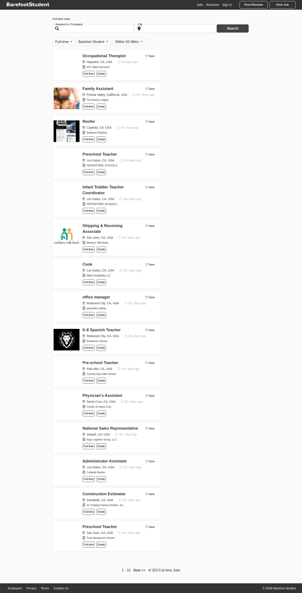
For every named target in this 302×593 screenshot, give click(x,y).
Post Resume (253, 4)
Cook (87, 264)
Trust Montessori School (100, 537)
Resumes (212, 4)
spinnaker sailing (96, 308)
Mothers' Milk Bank (97, 242)
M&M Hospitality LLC (98, 275)
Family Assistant (98, 89)
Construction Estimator (104, 494)
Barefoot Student (91, 42)
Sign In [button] (227, 4)
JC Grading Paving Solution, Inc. (105, 505)
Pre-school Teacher (100, 363)
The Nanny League (97, 99)
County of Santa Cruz (98, 406)
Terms (45, 588)
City (140, 24)
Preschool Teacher (100, 154)
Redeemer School (96, 341)
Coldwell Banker (95, 472)
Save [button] (151, 56)
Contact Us (61, 588)
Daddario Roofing (96, 132)
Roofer (89, 121)
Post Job (282, 4)
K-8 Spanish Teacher (102, 330)
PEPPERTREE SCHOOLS (101, 165)
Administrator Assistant (104, 461)
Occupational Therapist (104, 56)
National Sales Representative (110, 428)
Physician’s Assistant (102, 395)
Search (232, 28)
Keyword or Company (69, 24)
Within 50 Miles (127, 42)
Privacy (32, 588)
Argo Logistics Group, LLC (101, 439)
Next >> (139, 570)
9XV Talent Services (98, 67)
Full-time (62, 42)
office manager (96, 297)
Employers (15, 588)
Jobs (200, 4)
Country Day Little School (101, 373)
